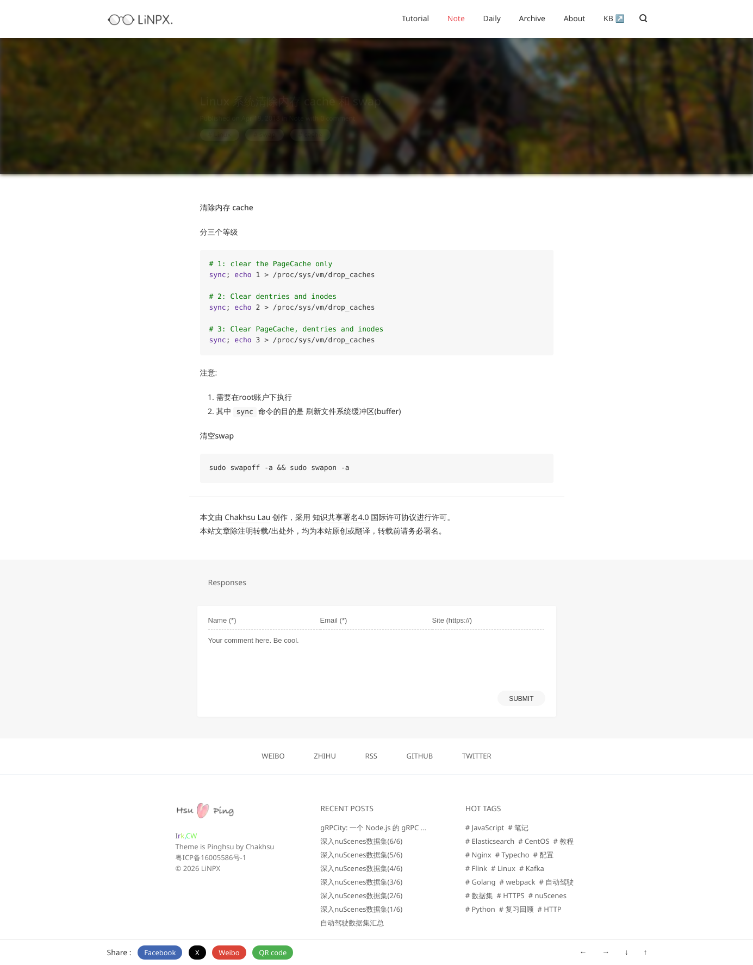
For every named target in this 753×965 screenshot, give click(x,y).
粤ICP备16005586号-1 (211, 857)
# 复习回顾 (516, 909)
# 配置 (543, 855)
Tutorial (415, 19)
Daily (491, 19)
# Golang (480, 882)
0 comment (337, 107)
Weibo (229, 952)
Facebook (160, 952)
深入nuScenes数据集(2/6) (361, 895)
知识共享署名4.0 (341, 517)
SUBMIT (521, 699)
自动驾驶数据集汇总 (352, 923)
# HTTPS (511, 895)
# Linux (503, 868)
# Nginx (478, 855)
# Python (480, 909)
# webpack (518, 882)
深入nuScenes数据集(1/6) (361, 909)
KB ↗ (614, 19)
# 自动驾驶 (556, 882)
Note (456, 19)
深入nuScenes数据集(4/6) (361, 868)
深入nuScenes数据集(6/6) (361, 841)
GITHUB (420, 756)
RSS (371, 756)
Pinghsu (220, 846)
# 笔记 (518, 827)
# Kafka (531, 868)
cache (313, 124)
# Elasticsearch (489, 841)
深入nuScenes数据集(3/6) (361, 882)
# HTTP (550, 909)
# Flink (476, 868)
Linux (222, 124)
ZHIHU (325, 756)
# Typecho (512, 855)
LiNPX (210, 868)
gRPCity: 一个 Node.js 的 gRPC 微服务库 (384, 827)
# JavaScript (484, 827)
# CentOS (533, 841)
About (575, 19)
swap (267, 124)
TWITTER (476, 756)
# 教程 (563, 841)
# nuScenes (547, 895)
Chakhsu (260, 846)
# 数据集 (479, 895)
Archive (532, 19)
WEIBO (273, 756)
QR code (273, 952)
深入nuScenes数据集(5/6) (361, 855)
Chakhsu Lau (247, 517)
